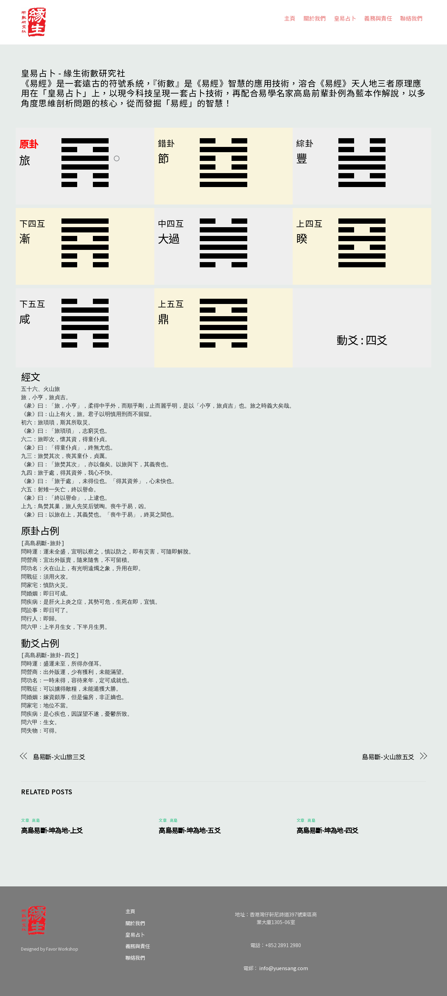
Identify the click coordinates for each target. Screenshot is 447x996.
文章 (25, 820)
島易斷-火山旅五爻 (388, 756)
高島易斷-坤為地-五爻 (189, 830)
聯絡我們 (411, 18)
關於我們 (314, 18)
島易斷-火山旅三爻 (59, 756)
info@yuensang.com (283, 968)
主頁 (289, 18)
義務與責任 (378, 18)
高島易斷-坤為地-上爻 (52, 830)
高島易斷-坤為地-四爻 (327, 830)
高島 (36, 820)
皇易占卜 (345, 18)
